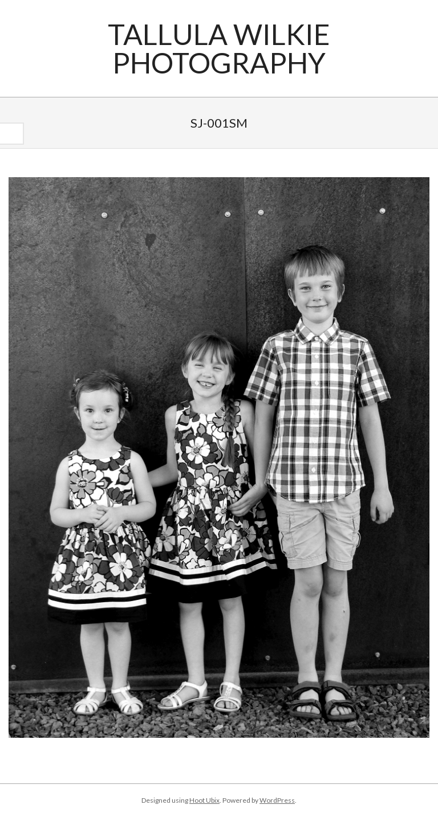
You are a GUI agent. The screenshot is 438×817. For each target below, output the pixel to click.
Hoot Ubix (204, 800)
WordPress (277, 800)
